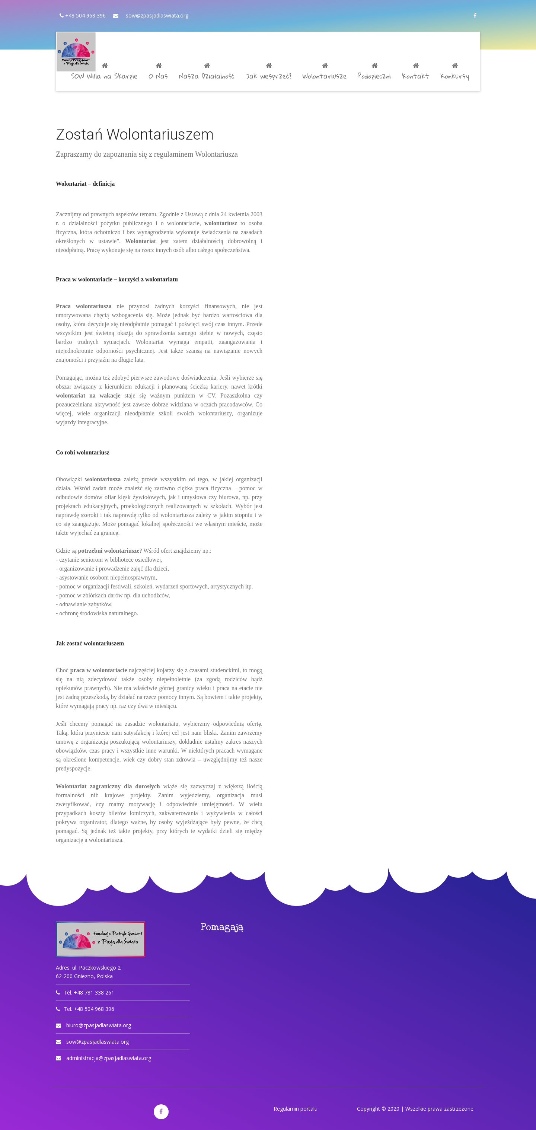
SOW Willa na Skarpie (104, 72)
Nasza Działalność (206, 72)
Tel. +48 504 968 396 (89, 1008)
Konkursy (454, 72)
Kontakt (415, 72)
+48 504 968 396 (85, 15)
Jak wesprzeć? (268, 72)
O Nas (158, 72)
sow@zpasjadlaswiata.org (157, 15)
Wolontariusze (325, 72)
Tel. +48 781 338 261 (89, 992)
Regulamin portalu (296, 1108)
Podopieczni (374, 72)
